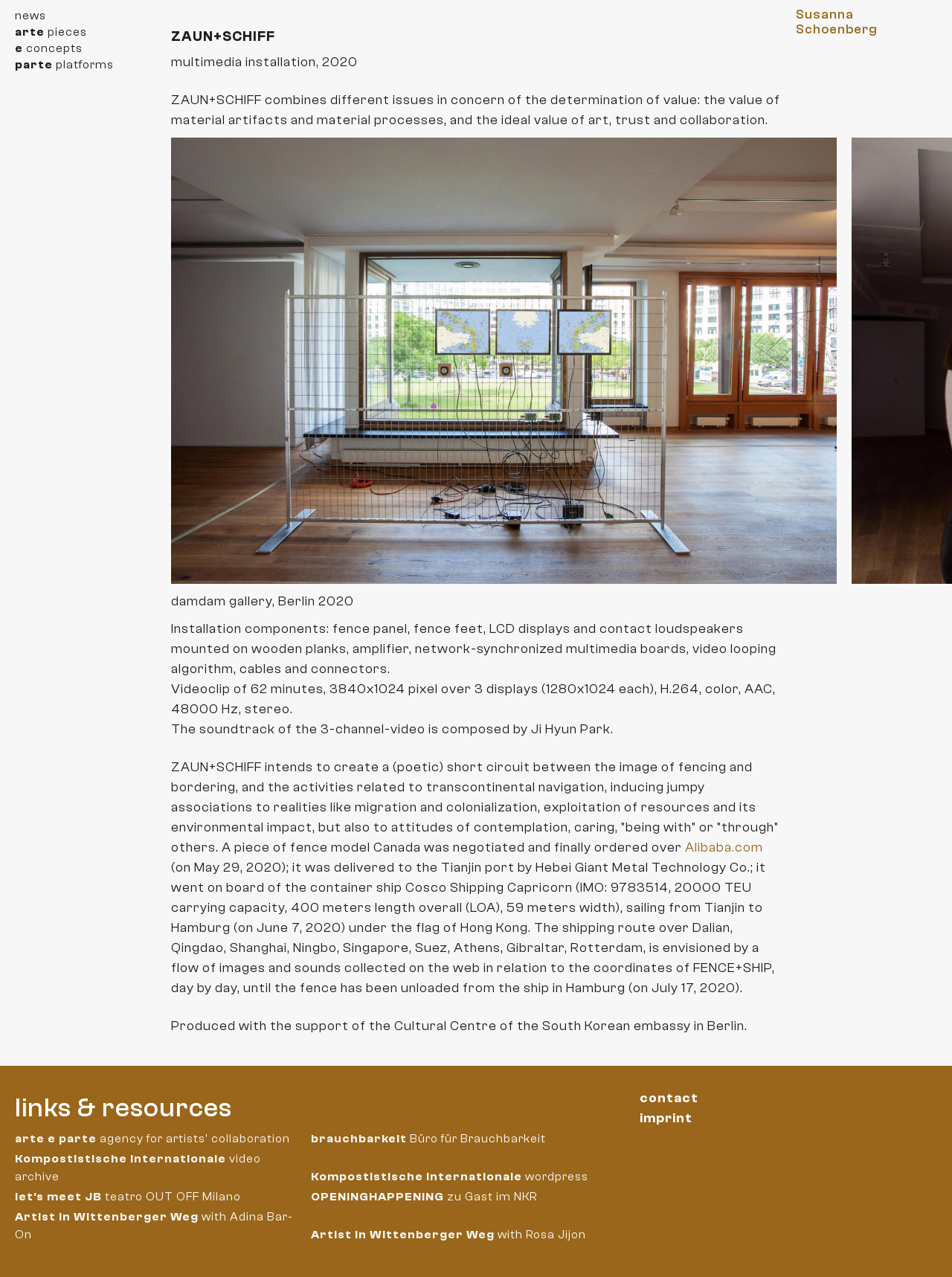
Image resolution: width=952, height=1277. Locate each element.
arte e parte (56, 1138)
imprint (666, 1118)
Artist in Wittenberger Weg (107, 1216)
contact (669, 1098)
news (30, 15)
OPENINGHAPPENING (377, 1196)
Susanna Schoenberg (837, 22)
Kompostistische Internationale (120, 1158)
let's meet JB (58, 1196)
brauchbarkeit (359, 1138)
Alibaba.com (724, 847)
